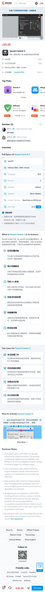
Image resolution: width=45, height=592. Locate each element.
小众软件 (24, 572)
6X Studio (10, 576)
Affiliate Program (33, 530)
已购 (41, 3)
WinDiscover (17, 581)
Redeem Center (15, 535)
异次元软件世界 (13, 572)
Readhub (32, 572)
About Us (9, 530)
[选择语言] (36, 3)
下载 (38, 207)
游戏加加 (27, 581)
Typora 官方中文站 (30, 576)
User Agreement (17, 519)
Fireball (18, 576)
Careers (20, 530)
